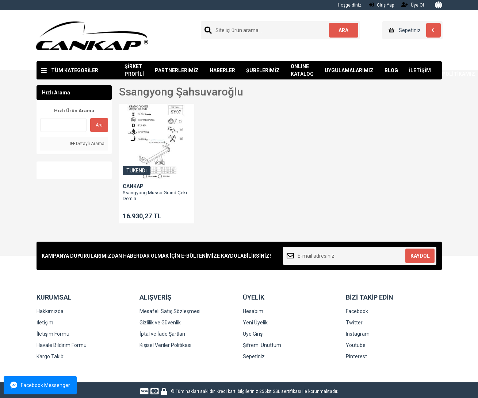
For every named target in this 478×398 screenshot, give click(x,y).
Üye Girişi (253, 334)
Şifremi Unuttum (262, 345)
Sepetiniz (254, 356)
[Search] (280, 30)
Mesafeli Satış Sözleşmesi (169, 311)
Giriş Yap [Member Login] (381, 5)
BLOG (391, 70)
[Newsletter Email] (360, 256)
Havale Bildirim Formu (62, 345)
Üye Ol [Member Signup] (412, 5)
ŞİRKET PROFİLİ (134, 70)
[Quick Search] (63, 125)
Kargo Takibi (51, 356)
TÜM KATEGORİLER (74, 70)
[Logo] (92, 35)
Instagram (358, 334)
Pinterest (356, 356)
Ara (99, 125)
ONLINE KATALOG (302, 70)
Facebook (357, 311)
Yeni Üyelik (255, 322)
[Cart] (412, 30)
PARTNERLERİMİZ (177, 70)
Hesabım (253, 311)
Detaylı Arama (87, 143)
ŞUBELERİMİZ (263, 70)
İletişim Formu (53, 334)
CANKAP (133, 186)
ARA (343, 30)
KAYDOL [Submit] (420, 256)
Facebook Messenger (40, 385)
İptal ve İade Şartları (162, 334)
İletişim (45, 322)
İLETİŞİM (420, 70)
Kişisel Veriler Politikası (165, 345)
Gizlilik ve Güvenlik (160, 322)
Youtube (356, 345)
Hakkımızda (50, 311)
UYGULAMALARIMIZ (349, 70)
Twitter (354, 322)
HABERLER (222, 70)
